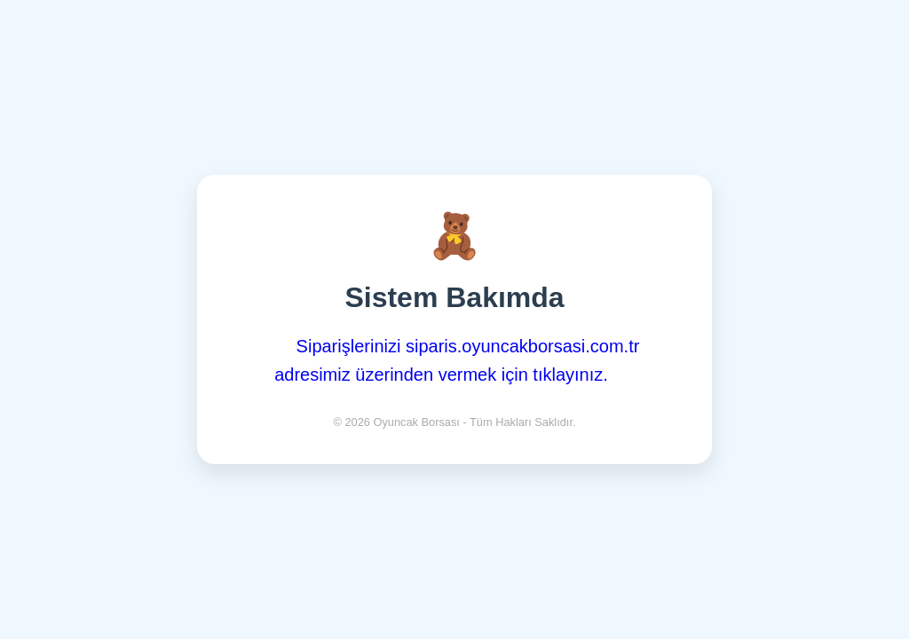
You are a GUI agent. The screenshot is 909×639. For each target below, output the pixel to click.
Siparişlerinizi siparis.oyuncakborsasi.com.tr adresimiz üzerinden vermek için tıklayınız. (456, 360)
